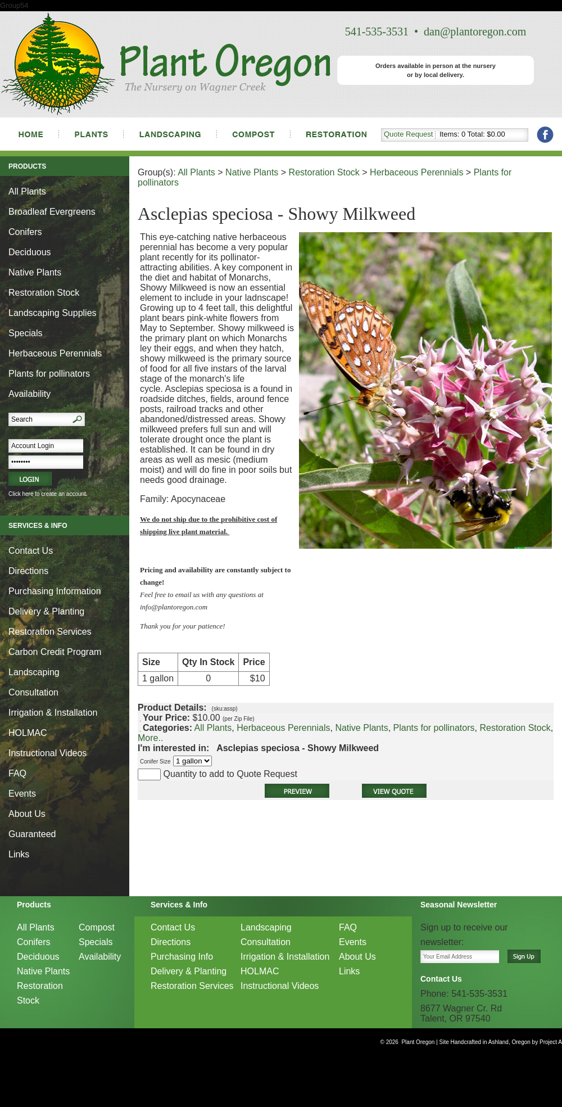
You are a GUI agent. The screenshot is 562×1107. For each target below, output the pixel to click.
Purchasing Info (182, 956)
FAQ (17, 773)
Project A (550, 1042)
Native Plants (34, 272)
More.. (150, 738)
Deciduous (29, 252)
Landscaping (34, 672)
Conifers (25, 232)
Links (18, 854)
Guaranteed (32, 834)
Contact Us (30, 550)
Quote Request (408, 134)
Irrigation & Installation (52, 712)
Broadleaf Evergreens (52, 211)
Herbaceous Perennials (55, 353)
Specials (25, 333)
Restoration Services (50, 631)
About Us (27, 814)
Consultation (33, 692)
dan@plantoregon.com (475, 31)
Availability (29, 394)
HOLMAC (27, 733)
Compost (97, 927)
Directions (28, 571)
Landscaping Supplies (52, 313)
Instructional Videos (47, 753)
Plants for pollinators (49, 373)
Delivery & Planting (46, 611)
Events (22, 793)
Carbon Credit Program (54, 652)
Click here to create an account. (48, 494)
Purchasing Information (54, 591)
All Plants (27, 191)
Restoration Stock (43, 292)
